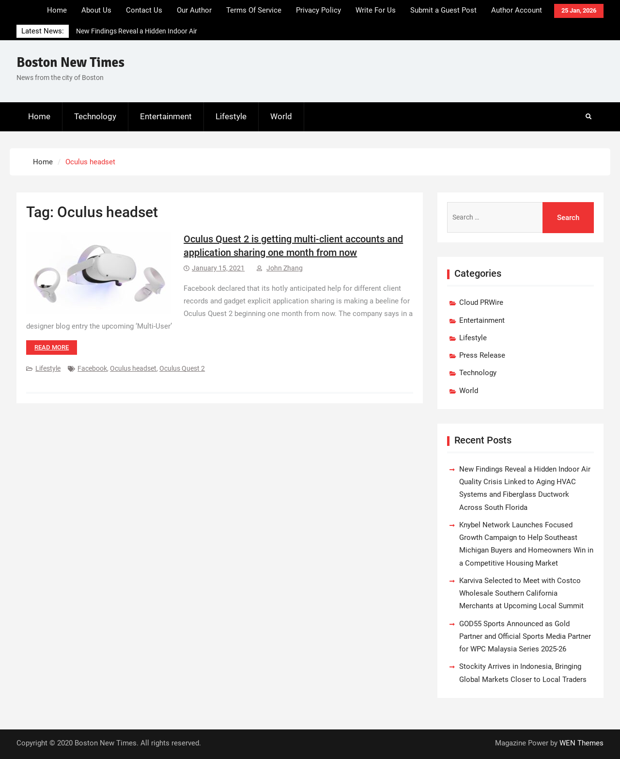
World (281, 116)
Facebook (92, 368)
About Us (96, 10)
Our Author (194, 10)
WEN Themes (581, 743)
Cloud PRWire (481, 302)
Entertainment (166, 116)
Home (57, 10)
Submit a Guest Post (443, 10)
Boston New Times (70, 62)
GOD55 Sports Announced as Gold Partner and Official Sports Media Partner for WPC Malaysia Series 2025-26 (525, 636)
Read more (51, 347)
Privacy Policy (318, 10)
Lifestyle (231, 116)
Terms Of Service (253, 10)
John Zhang (284, 268)
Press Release (482, 355)
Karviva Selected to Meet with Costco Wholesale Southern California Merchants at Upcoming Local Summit (521, 593)
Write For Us (376, 10)
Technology (95, 116)
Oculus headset (133, 368)
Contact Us (144, 10)
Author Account (516, 10)
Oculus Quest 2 (182, 368)
